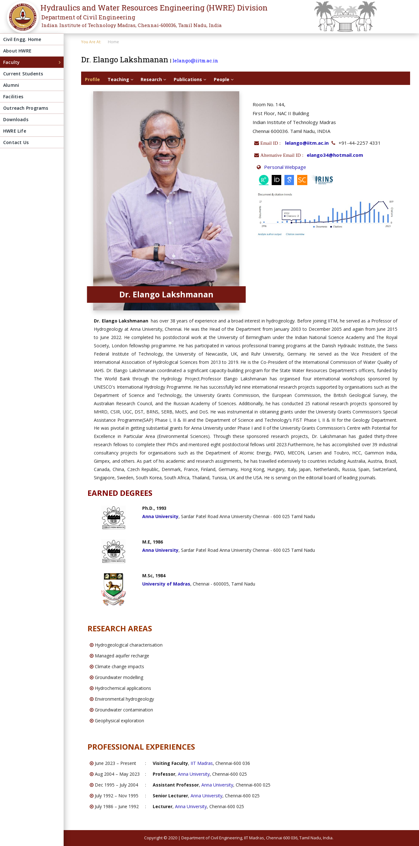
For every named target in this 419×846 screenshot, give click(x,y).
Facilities (13, 97)
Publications (190, 79)
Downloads (15, 119)
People (224, 79)
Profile (92, 79)
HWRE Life (14, 131)
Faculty (11, 62)
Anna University (194, 774)
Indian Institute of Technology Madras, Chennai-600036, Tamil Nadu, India (131, 25)
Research (153, 79)
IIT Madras (202, 763)
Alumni (11, 85)
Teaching (120, 79)
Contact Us (16, 142)
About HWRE (17, 51)
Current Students (23, 74)
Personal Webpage (285, 167)
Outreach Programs (25, 108)
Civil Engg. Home (22, 39)
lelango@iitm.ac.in (195, 60)
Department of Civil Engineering (88, 17)
